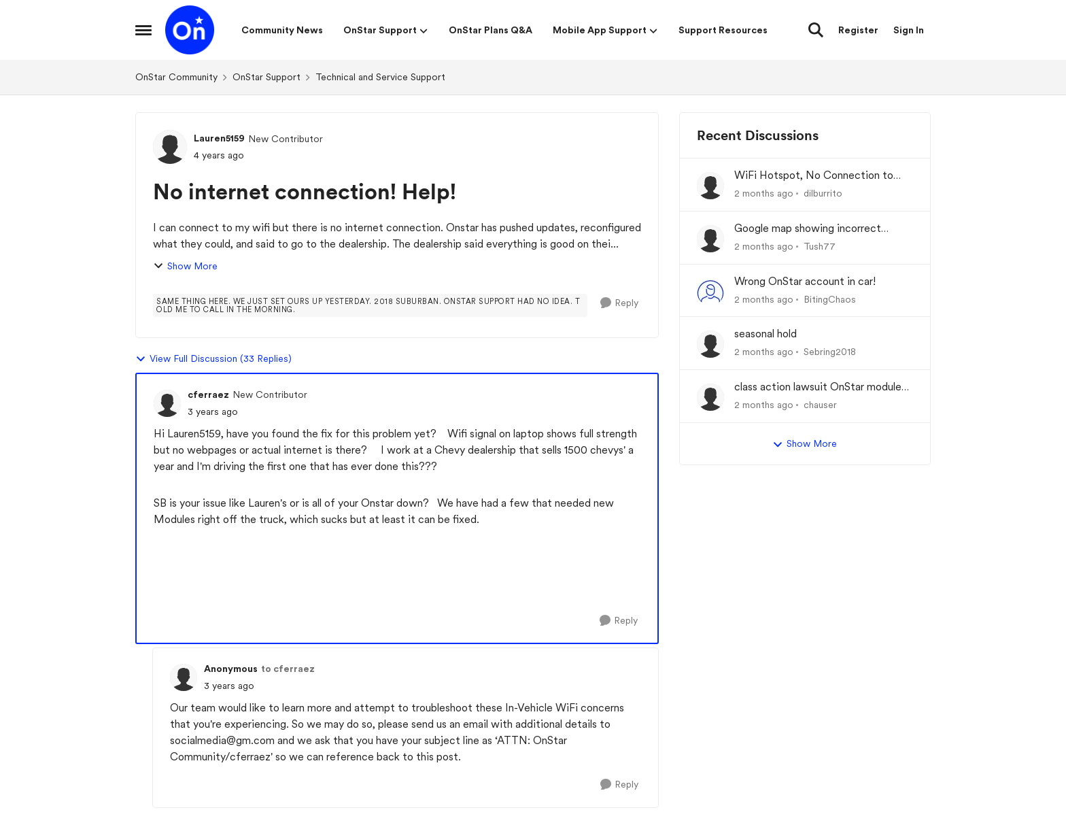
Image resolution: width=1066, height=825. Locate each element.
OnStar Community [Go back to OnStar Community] (176, 76)
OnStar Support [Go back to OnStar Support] (266, 76)
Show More (185, 266)
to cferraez (288, 668)
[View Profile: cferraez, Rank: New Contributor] (167, 403)
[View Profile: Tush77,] (710, 238)
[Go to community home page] (189, 29)
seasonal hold (765, 333)
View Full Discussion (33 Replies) (213, 359)
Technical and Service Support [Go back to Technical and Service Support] (380, 76)
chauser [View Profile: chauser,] (820, 404)
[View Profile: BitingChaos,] (710, 291)
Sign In (908, 29)
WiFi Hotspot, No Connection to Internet (813, 176)
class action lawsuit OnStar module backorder (817, 387)
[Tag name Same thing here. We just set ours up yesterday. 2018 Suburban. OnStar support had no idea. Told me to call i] (370, 305)
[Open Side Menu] (143, 30)
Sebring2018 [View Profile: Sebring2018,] (830, 351)
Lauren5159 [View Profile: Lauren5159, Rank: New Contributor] (219, 138)
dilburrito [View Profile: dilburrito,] (823, 193)
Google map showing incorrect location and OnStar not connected (819, 229)
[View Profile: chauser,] (710, 397)
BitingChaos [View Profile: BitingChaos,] (830, 298)
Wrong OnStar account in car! (805, 281)
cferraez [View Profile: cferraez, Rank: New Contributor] (208, 394)
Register (858, 29)
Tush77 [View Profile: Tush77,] (820, 246)
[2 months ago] (763, 193)
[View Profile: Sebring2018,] (710, 344)
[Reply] (619, 303)
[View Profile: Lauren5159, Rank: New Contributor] (170, 147)
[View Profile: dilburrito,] (710, 185)
